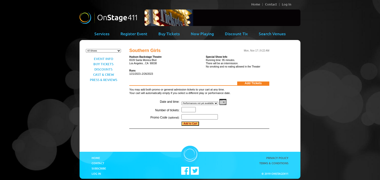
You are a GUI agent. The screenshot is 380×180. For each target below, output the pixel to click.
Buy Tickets (169, 33)
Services (101, 33)
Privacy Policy (277, 158)
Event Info (103, 58)
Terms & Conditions (273, 163)
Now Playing (202, 33)
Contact (271, 4)
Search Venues (272, 33)
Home (255, 4)
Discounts (103, 69)
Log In (286, 4)
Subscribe (99, 168)
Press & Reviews (103, 80)
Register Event (133, 33)
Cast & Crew (103, 74)
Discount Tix (236, 33)
